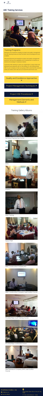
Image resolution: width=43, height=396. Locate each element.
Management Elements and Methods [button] (21, 101)
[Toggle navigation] (4, 3)
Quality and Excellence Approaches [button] (21, 79)
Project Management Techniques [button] (21, 86)
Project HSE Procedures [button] (21, 94)
